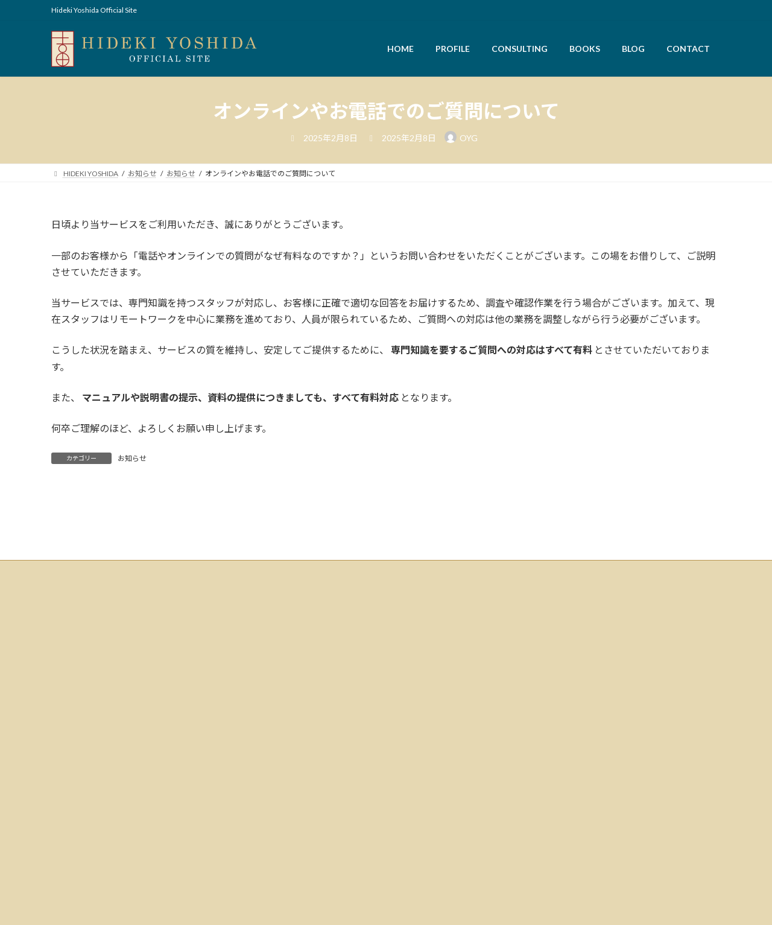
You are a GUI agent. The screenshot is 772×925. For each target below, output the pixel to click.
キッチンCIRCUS (422, 781)
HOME (70, 775)
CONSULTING (81, 814)
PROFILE (73, 794)
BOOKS (71, 834)
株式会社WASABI (423, 756)
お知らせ (132, 458)
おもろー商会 (416, 793)
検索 (323, 735)
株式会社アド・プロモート (438, 744)
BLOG (68, 854)
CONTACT (75, 874)
